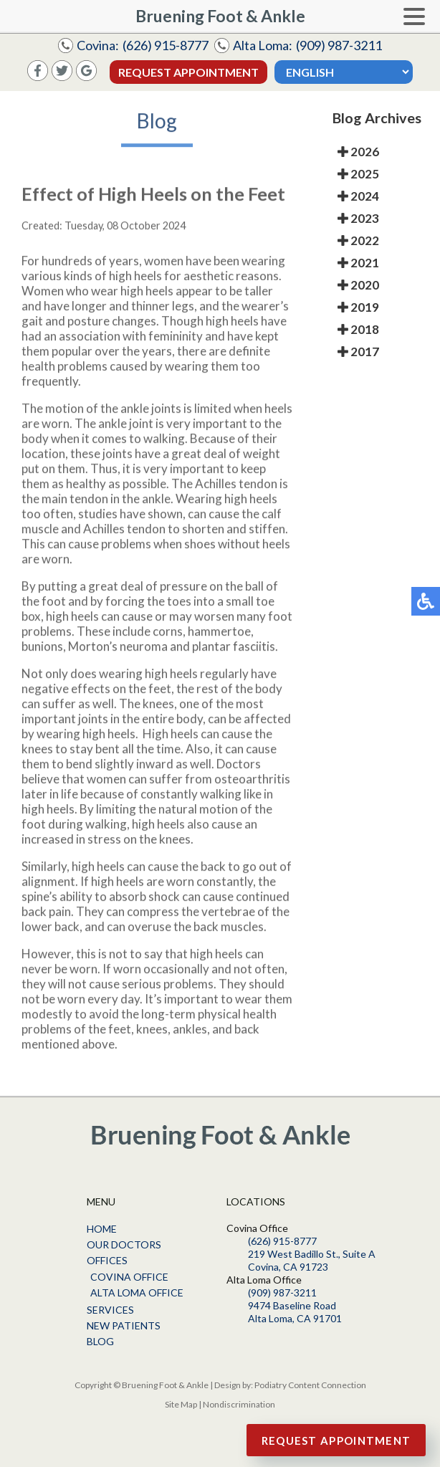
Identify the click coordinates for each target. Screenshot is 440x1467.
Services (110, 1310)
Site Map (181, 1404)
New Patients (124, 1325)
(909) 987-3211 (339, 45)
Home (102, 1229)
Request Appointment (188, 72)
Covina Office (129, 1277)
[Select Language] (343, 72)
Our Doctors (124, 1244)
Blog (100, 1341)
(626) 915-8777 (166, 45)
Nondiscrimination (239, 1404)
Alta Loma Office (136, 1292)
